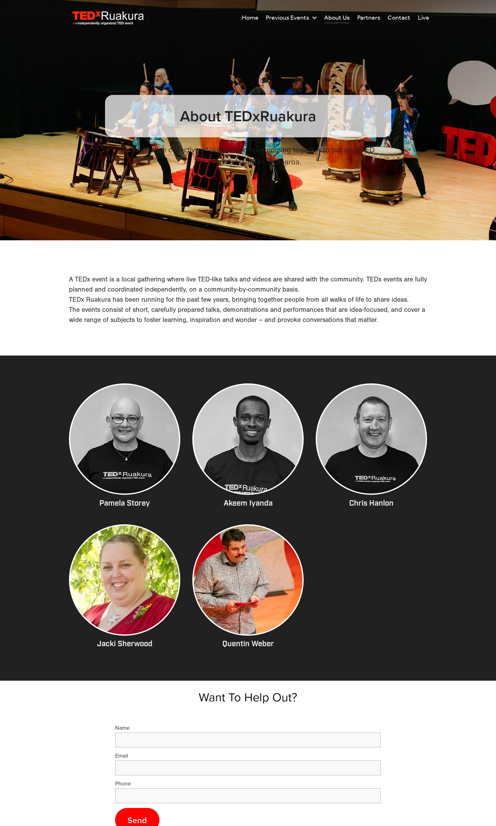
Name (122, 728)
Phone (123, 783)
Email (121, 756)
